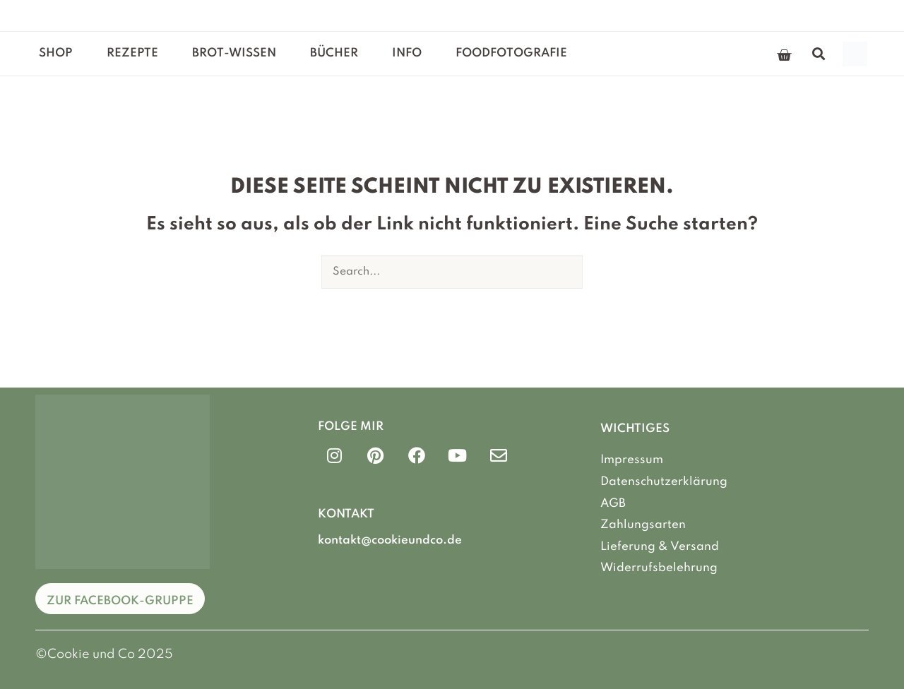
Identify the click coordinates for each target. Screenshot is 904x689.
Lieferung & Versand (659, 546)
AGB (613, 503)
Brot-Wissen (234, 53)
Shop (56, 53)
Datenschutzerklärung (663, 482)
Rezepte (132, 53)
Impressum (631, 460)
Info (407, 53)
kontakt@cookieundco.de (390, 540)
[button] (819, 54)
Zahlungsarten (643, 525)
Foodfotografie (511, 53)
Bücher (334, 53)
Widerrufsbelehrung (659, 568)
